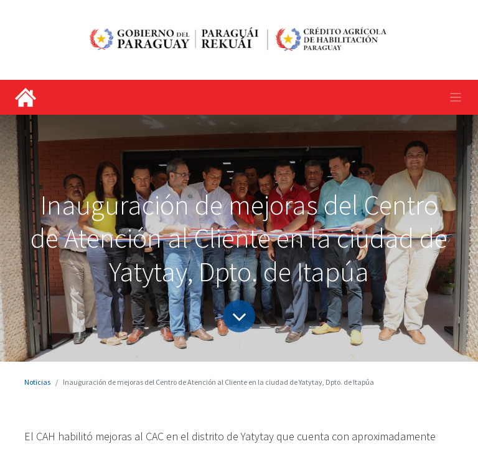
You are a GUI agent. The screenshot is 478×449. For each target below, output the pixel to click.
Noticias (37, 382)
